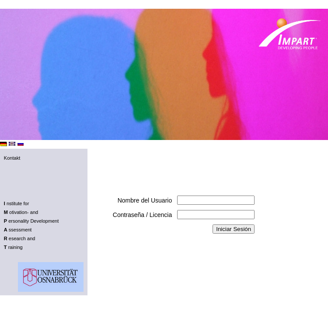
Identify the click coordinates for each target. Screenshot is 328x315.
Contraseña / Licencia (142, 214)
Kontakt (12, 158)
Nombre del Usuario (145, 200)
